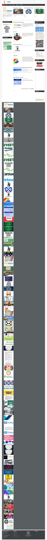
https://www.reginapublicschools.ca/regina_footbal (19, 14)
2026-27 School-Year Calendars (39, 56)
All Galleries (10, 35)
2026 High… (4, 7)
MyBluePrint (15, 534)
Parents (13, 4)
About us (6, 4)
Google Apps (15, 532)
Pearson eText (15, 533)
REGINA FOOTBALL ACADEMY (17, 7)
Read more (4, 18)
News (10, 4)
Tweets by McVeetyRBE (6, 39)
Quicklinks (21, 4)
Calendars (17, 4)
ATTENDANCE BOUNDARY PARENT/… (29, 7)
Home (3, 4)
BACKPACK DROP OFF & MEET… (38, 7)
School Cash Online (16, 536)
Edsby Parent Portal (16, 535)
